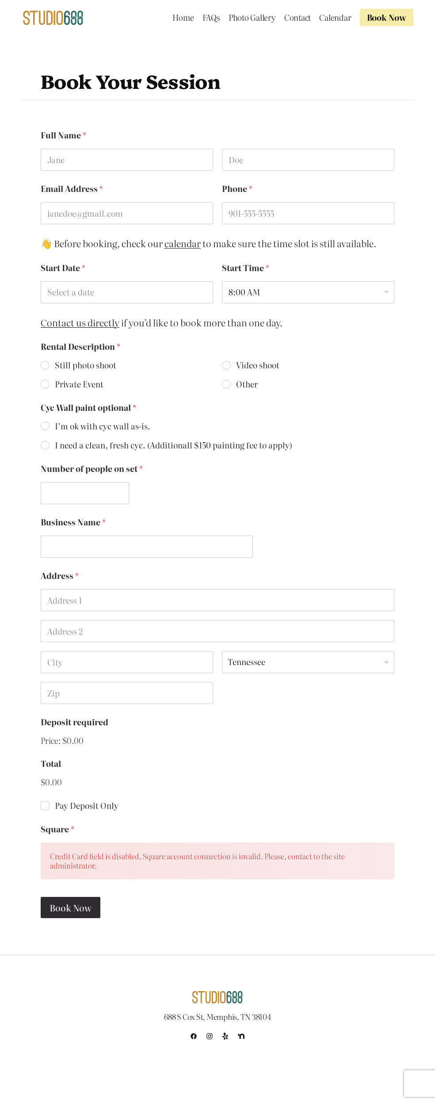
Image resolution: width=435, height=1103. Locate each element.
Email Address (72, 188)
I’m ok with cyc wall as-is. (102, 426)
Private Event (79, 384)
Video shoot (257, 365)
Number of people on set (92, 468)
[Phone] (308, 213)
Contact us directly (80, 322)
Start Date (63, 267)
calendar (182, 243)
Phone (237, 188)
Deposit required (74, 722)
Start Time (245, 267)
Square (57, 829)
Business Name (73, 522)
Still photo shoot (85, 365)
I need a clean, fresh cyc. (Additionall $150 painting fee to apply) (173, 445)
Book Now (71, 907)
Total (51, 763)
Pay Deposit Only (86, 805)
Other (247, 384)
